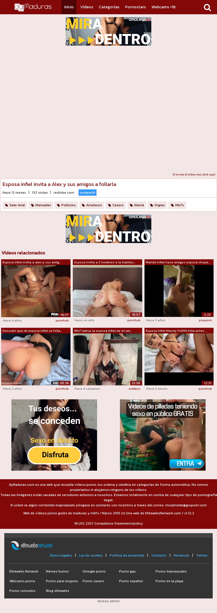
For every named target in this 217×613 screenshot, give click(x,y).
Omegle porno (94, 571)
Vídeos (86, 7)
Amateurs (94, 205)
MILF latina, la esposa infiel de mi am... (103, 330)
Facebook (181, 555)
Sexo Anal (17, 205)
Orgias (159, 205)
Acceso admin (108, 601)
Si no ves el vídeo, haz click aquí (193, 174)
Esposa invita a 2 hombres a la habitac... (104, 262)
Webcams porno (22, 581)
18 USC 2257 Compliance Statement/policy (108, 523)
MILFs (179, 205)
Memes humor (57, 571)
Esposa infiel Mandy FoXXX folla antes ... (176, 330)
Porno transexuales (171, 571)
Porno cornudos (22, 590)
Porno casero (93, 581)
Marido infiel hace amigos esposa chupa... (178, 262)
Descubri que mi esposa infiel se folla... (32, 330)
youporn (205, 320)
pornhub (62, 320)
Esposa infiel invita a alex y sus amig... (32, 262)
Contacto (158, 555)
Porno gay (127, 571)
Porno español (131, 581)
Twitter (202, 555)
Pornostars (135, 7)
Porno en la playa (169, 581)
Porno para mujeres (62, 581)
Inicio (69, 7)
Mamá (139, 205)
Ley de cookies (91, 555)
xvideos (134, 388)
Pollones (68, 205)
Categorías (109, 7)
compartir (87, 192)
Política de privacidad (127, 555)
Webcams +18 (164, 7)
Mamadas (43, 205)
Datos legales (61, 555)
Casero (118, 205)
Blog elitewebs (57, 590)
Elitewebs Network (23, 571)
